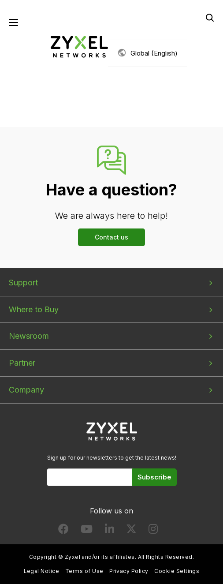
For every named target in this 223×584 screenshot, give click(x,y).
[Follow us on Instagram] (153, 531)
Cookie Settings (176, 571)
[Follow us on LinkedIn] (109, 531)
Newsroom (29, 336)
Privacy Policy (129, 571)
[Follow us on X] (131, 531)
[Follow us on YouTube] (87, 531)
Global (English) (154, 53)
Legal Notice (41, 571)
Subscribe (154, 477)
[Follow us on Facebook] (63, 531)
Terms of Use (84, 571)
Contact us (111, 237)
